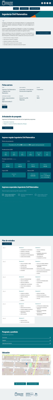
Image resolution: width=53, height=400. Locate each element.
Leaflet (44, 374)
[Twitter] (50, 3)
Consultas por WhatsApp (20, 383)
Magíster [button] (26, 340)
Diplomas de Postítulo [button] (26, 343)
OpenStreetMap (49, 374)
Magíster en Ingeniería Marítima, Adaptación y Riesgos (15, 123)
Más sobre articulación (8, 127)
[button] (26, 364)
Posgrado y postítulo (34, 8)
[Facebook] (47, 3)
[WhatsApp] (45, 3)
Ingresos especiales (24, 8)
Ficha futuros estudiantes (43, 32)
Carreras (16, 8)
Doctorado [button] (26, 337)
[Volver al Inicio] (7, 3)
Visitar (5, 106)
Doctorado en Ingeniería (9, 122)
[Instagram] (42, 3)
